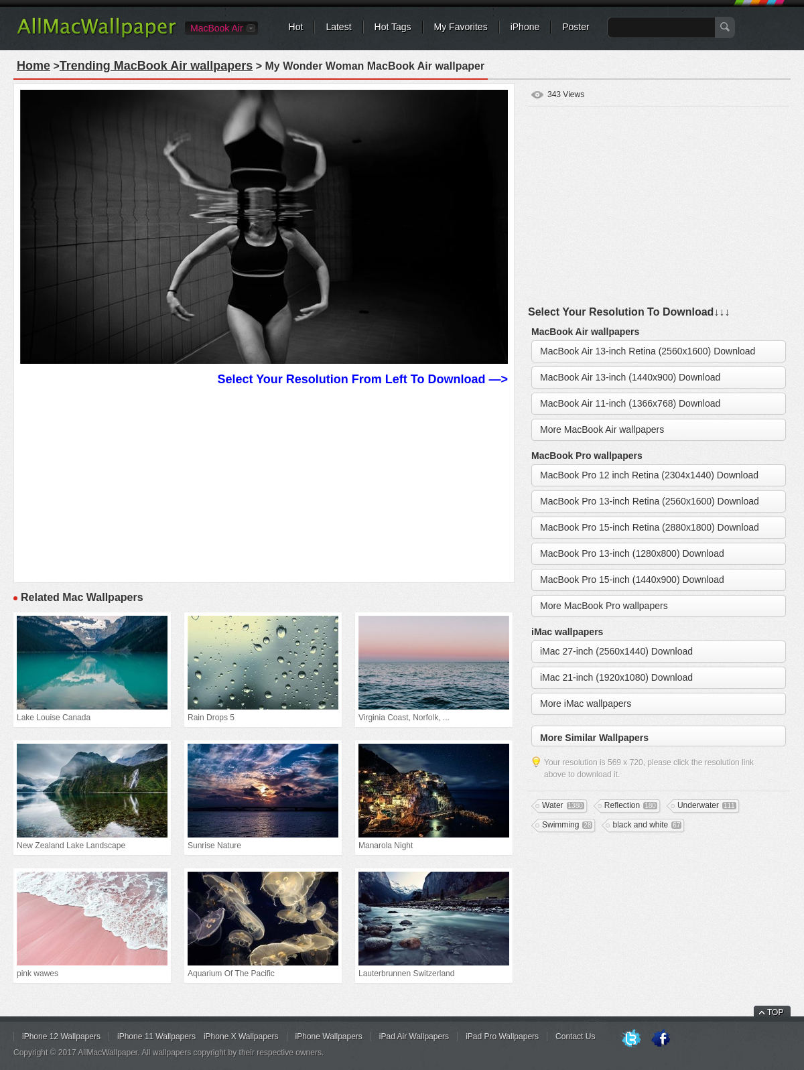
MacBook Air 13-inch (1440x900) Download (630, 377)
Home (33, 65)
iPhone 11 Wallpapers (156, 1036)
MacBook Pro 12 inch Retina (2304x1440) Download (649, 475)
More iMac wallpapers (585, 703)
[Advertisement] (264, 482)
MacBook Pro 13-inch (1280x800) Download (632, 553)
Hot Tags (393, 26)
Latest (338, 26)
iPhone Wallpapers (328, 1036)
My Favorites (461, 26)
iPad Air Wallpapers (414, 1036)
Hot (296, 26)
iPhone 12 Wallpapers (61, 1036)
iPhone (525, 26)
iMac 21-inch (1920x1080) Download (616, 677)
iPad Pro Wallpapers (502, 1036)
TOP (775, 1012)
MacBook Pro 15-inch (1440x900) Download (632, 579)
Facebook (660, 1039)
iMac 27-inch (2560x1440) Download (616, 651)
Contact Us (575, 1036)
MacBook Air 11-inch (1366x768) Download (630, 403)
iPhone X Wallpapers (241, 1036)
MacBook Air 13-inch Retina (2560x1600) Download (647, 351)
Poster (575, 26)
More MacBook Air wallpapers (602, 429)
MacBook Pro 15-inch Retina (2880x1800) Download (649, 527)
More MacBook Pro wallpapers (604, 605)
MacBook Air (216, 28)
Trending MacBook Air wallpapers (156, 65)
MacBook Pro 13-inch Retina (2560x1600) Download (649, 501)
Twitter (631, 1039)
